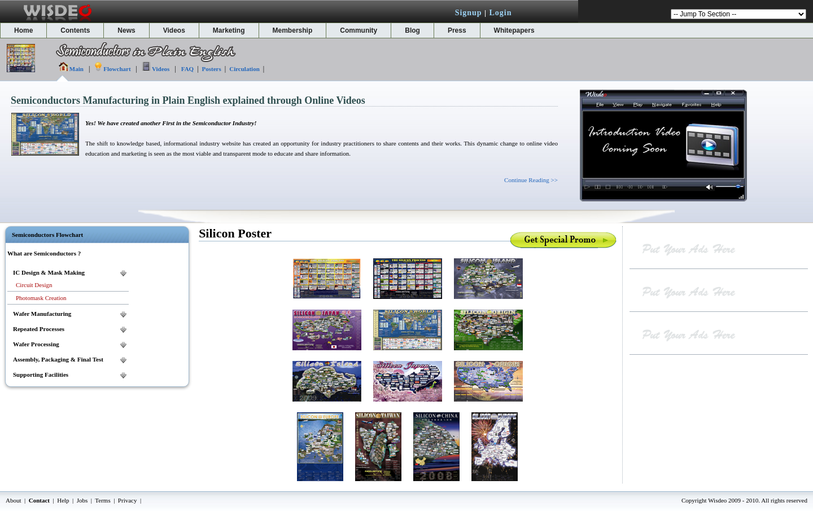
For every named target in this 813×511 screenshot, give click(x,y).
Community (358, 30)
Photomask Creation (41, 297)
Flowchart (116, 68)
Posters (211, 68)
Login (500, 12)
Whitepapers (514, 30)
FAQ (187, 68)
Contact (39, 500)
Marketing (229, 30)
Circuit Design (34, 284)
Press (457, 30)
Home (23, 30)
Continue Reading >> (531, 180)
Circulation (244, 68)
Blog (412, 30)
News (126, 30)
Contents (75, 30)
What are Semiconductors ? (44, 253)
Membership (293, 30)
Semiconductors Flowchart (47, 234)
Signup (468, 12)
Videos (174, 30)
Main (76, 68)
